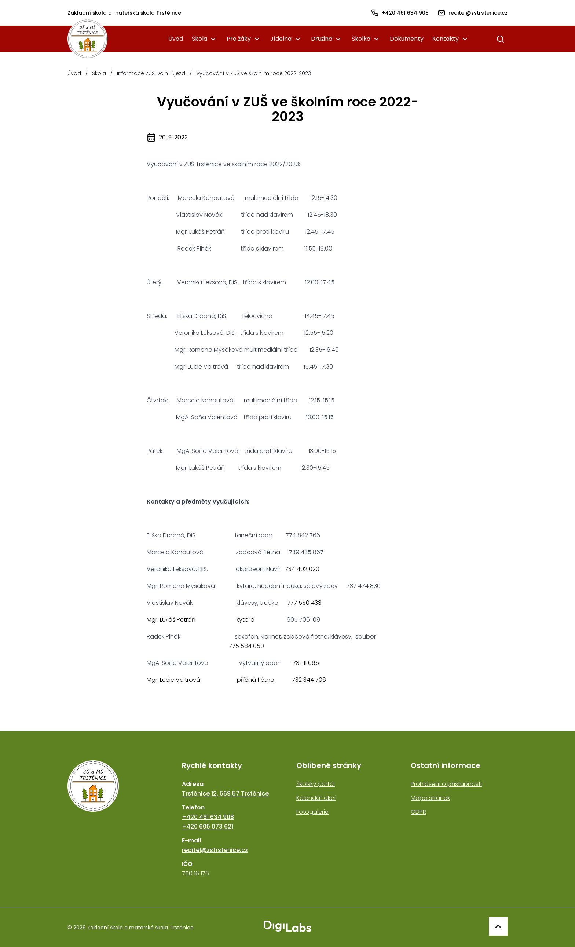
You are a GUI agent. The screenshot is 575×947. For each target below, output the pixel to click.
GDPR (418, 812)
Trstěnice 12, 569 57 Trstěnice (225, 793)
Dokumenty (407, 38)
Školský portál (315, 784)
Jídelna (281, 38)
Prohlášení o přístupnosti (446, 784)
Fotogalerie (312, 812)
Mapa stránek (430, 798)
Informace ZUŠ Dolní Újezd (151, 73)
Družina (321, 38)
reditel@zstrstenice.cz (215, 850)
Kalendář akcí (316, 798)
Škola (199, 38)
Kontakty (445, 38)
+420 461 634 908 (208, 817)
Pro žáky (239, 38)
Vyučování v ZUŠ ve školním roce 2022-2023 (253, 73)
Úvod (175, 38)
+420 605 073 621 (207, 826)
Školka (361, 38)
